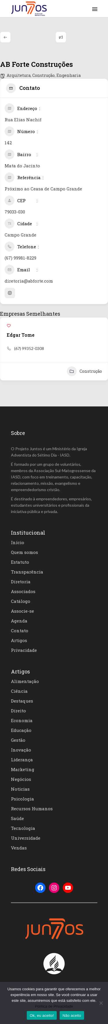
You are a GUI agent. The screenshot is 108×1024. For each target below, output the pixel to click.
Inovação (21, 750)
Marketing (22, 769)
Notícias (20, 789)
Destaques (22, 701)
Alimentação (25, 681)
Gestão (18, 740)
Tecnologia (23, 828)
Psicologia (22, 799)
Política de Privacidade (54, 1006)
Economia (22, 720)
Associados (23, 591)
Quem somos (24, 552)
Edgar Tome (21, 335)
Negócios (21, 779)
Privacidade (24, 650)
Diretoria (21, 581)
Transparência (27, 572)
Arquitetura (19, 75)
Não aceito (71, 1015)
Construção (43, 75)
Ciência (19, 691)
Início (17, 542)
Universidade (25, 838)
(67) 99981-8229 (20, 258)
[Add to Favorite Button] (9, 325)
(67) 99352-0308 (29, 348)
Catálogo (20, 601)
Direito (18, 710)
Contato (19, 630)
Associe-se (22, 611)
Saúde (17, 818)
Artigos (19, 640)
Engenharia (68, 75)
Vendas (19, 848)
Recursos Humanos (32, 808)
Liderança (22, 759)
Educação (21, 730)
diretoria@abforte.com (29, 281)
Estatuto (20, 562)
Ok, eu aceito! (42, 1015)
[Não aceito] (101, 1003)
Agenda (19, 621)
